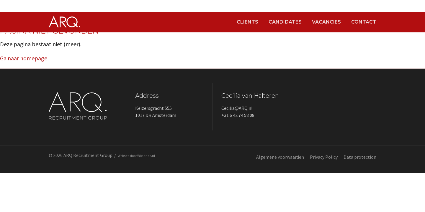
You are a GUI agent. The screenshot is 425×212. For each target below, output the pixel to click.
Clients (247, 22)
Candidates (285, 22)
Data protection (360, 157)
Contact (363, 22)
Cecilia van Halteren (250, 95)
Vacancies (326, 22)
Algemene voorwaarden (280, 157)
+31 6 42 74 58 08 (237, 115)
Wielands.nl (146, 155)
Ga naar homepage (23, 58)
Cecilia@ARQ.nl (237, 108)
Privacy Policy (324, 157)
